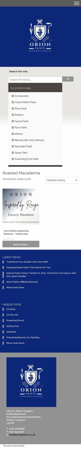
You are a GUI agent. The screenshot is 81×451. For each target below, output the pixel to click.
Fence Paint (21, 121)
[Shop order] (62, 180)
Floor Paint (21, 127)
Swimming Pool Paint (27, 159)
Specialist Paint (23, 146)
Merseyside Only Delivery (29, 140)
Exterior (19, 114)
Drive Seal (21, 108)
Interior (19, 133)
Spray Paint (21, 152)
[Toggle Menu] (76, 3)
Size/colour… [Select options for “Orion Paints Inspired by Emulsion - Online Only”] (21, 244)
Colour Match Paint (25, 102)
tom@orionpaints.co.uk (22, 434)
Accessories (22, 95)
